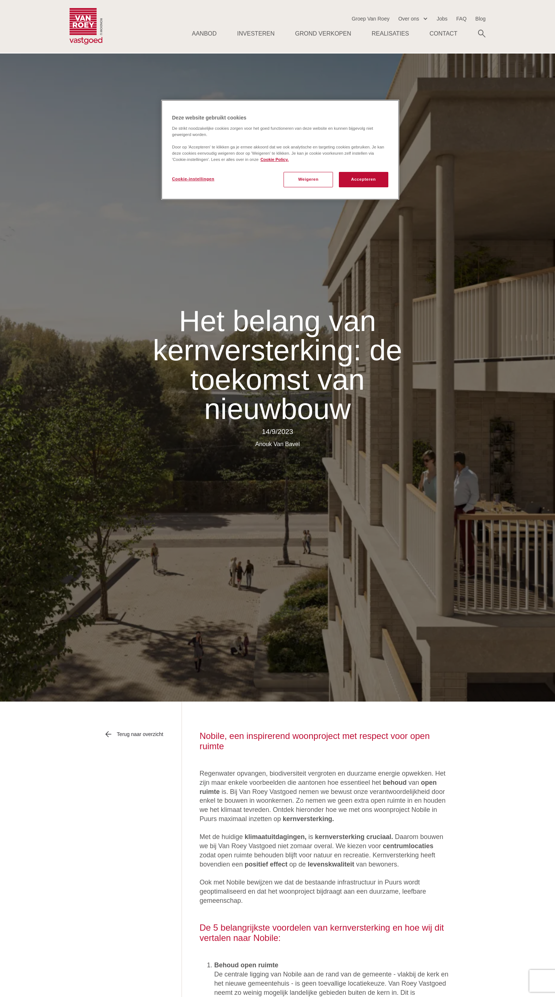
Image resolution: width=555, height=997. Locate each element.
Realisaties (390, 33)
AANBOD (204, 33)
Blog (481, 19)
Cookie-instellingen (193, 179)
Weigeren (308, 179)
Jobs (442, 19)
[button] (413, 19)
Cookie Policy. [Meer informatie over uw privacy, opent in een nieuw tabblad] (274, 159)
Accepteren (363, 179)
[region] (280, 150)
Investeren (255, 33)
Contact (443, 33)
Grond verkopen (323, 33)
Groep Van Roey (370, 19)
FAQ (461, 19)
